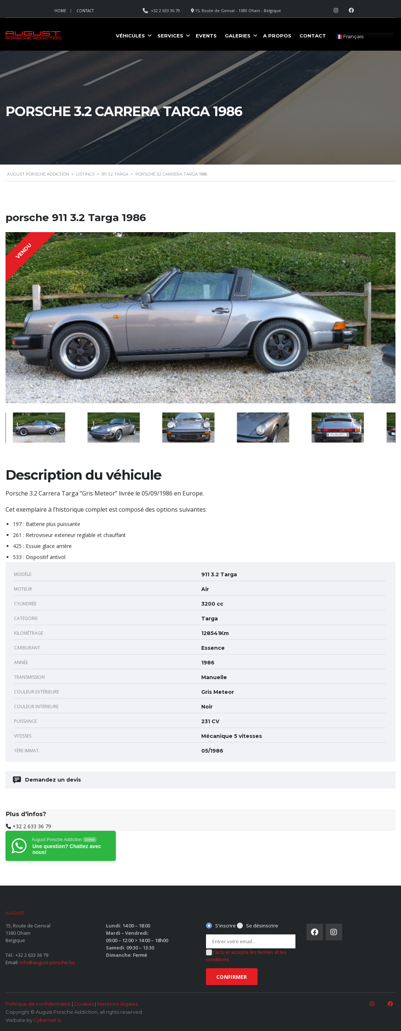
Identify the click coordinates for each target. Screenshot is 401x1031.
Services (170, 36)
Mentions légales (117, 1004)
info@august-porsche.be (47, 962)
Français (349, 36)
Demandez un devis (47, 779)
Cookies (84, 1004)
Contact (85, 10)
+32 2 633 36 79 (32, 826)
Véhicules (130, 36)
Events (206, 36)
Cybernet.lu (47, 1020)
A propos (277, 36)
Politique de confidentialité (38, 1004)
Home (60, 10)
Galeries (238, 36)
